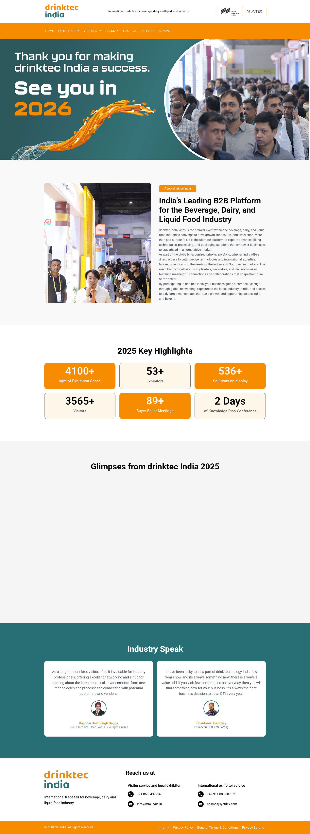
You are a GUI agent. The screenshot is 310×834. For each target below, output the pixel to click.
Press (112, 31)
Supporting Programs (151, 31)
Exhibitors (69, 31)
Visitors (92, 31)
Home (49, 31)
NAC (126, 31)
